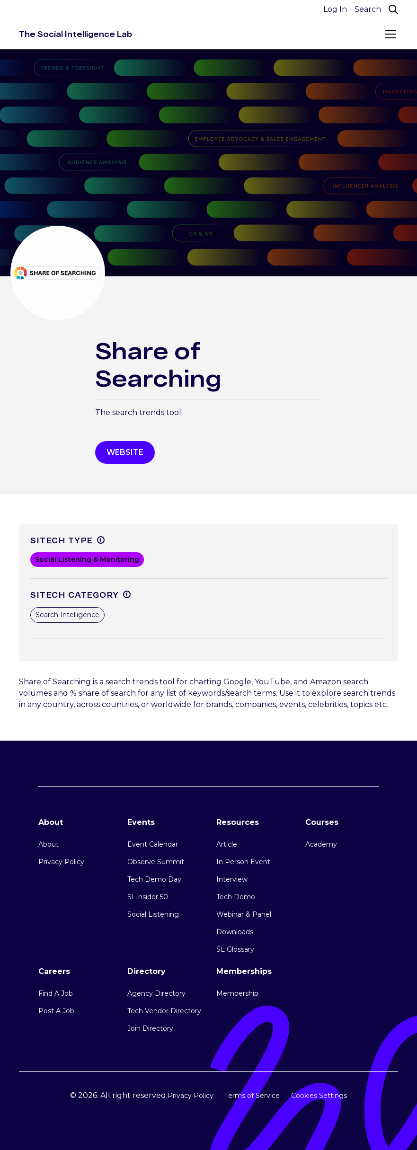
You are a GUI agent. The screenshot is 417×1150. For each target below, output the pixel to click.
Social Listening (153, 914)
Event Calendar (152, 844)
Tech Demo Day (154, 879)
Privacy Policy (61, 862)
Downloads (234, 932)
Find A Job (55, 993)
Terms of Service (252, 1095)
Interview (232, 879)
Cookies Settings (319, 1095)
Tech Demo (235, 897)
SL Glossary (235, 949)
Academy (321, 844)
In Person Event (243, 862)
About (48, 844)
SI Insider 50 (147, 897)
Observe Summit (155, 862)
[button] (388, 34)
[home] (75, 34)
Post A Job (56, 1011)
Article (226, 844)
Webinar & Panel (243, 914)
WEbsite (124, 452)
